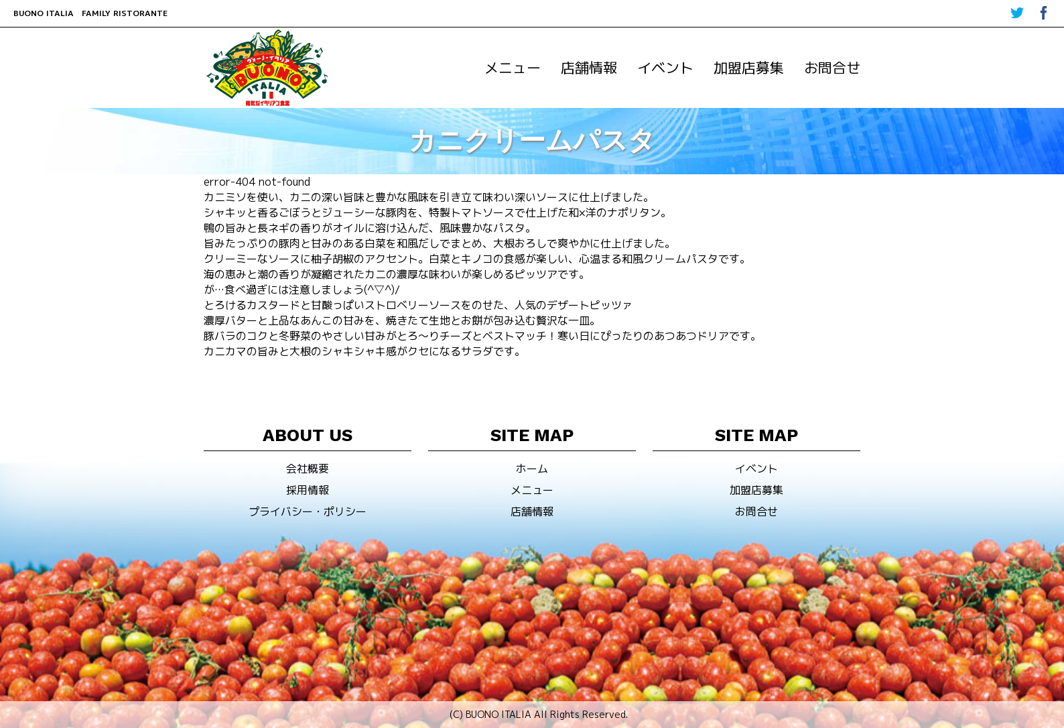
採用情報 (307, 490)
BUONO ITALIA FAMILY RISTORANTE (90, 13)
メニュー (512, 68)
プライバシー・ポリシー (308, 511)
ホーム (532, 468)
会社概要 (307, 468)
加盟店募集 (749, 68)
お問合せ (832, 68)
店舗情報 (589, 68)
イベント (665, 68)
